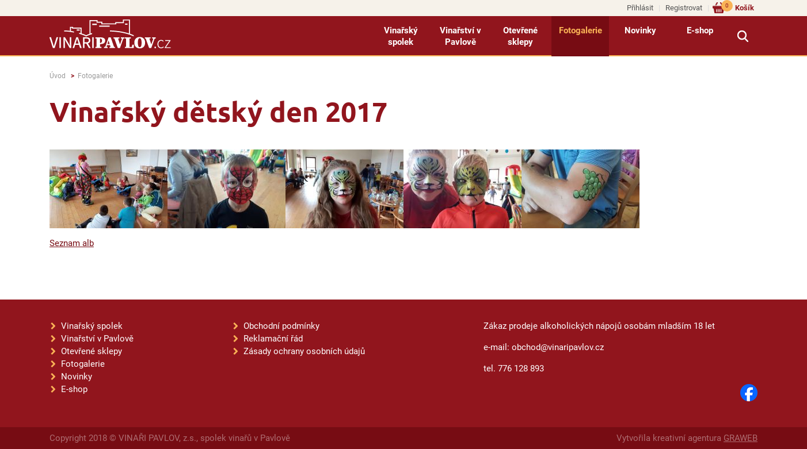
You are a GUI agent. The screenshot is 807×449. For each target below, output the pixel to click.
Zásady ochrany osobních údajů (304, 351)
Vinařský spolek (401, 36)
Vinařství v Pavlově (460, 36)
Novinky (640, 30)
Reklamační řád (273, 338)
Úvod (58, 76)
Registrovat (683, 7)
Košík (737, 7)
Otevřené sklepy (520, 36)
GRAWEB (740, 438)
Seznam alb (72, 243)
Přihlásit (640, 7)
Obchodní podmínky (281, 326)
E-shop (700, 30)
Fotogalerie (580, 30)
